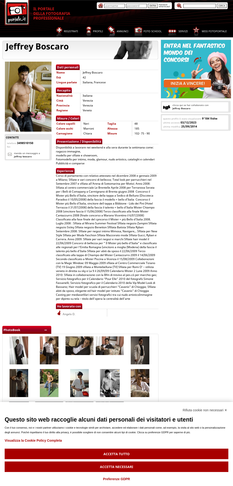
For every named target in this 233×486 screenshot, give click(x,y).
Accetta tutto (116, 454)
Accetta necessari (116, 467)
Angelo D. (65, 314)
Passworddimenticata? (164, 5)
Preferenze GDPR (116, 479)
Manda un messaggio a (27, 154)
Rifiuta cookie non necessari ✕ (205, 410)
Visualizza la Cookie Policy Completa (33, 440)
